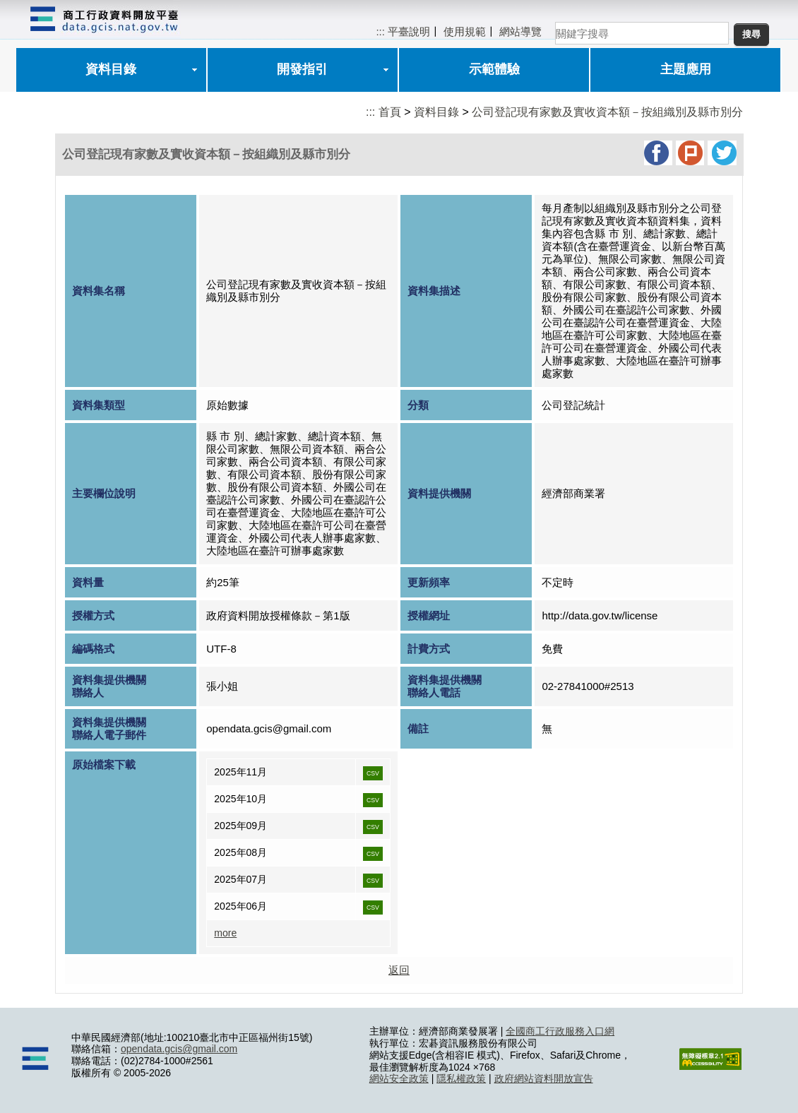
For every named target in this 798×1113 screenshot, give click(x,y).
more (225, 933)
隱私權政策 (461, 1078)
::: (380, 31)
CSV (373, 773)
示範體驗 (494, 69)
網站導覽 (520, 31)
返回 (399, 970)
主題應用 (685, 69)
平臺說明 (409, 31)
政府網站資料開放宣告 (543, 1078)
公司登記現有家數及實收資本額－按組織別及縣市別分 (607, 112)
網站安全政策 (399, 1078)
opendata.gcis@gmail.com (179, 1048)
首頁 (390, 112)
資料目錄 (110, 69)
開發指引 (302, 69)
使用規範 (464, 31)
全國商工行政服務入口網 (560, 1031)
